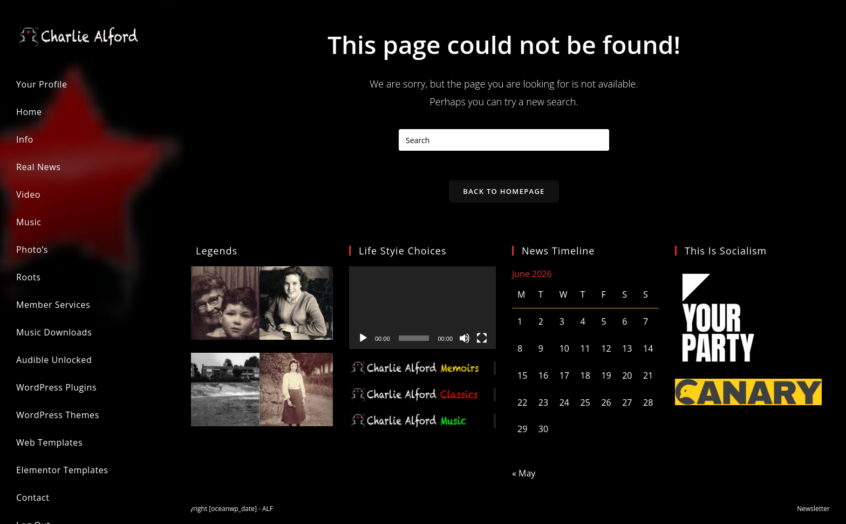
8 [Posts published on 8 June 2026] (519, 352)
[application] (422, 310)
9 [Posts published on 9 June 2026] (540, 352)
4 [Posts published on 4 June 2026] (583, 325)
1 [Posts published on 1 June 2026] (519, 325)
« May (523, 476)
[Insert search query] (504, 140)
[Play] (363, 340)
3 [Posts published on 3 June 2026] (562, 325)
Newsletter (813, 511)
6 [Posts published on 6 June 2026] (624, 325)
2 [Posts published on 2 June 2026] (540, 325)
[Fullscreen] (481, 340)
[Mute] (464, 340)
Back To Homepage (503, 194)
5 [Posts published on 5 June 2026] (603, 325)
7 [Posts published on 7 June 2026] (645, 325)
